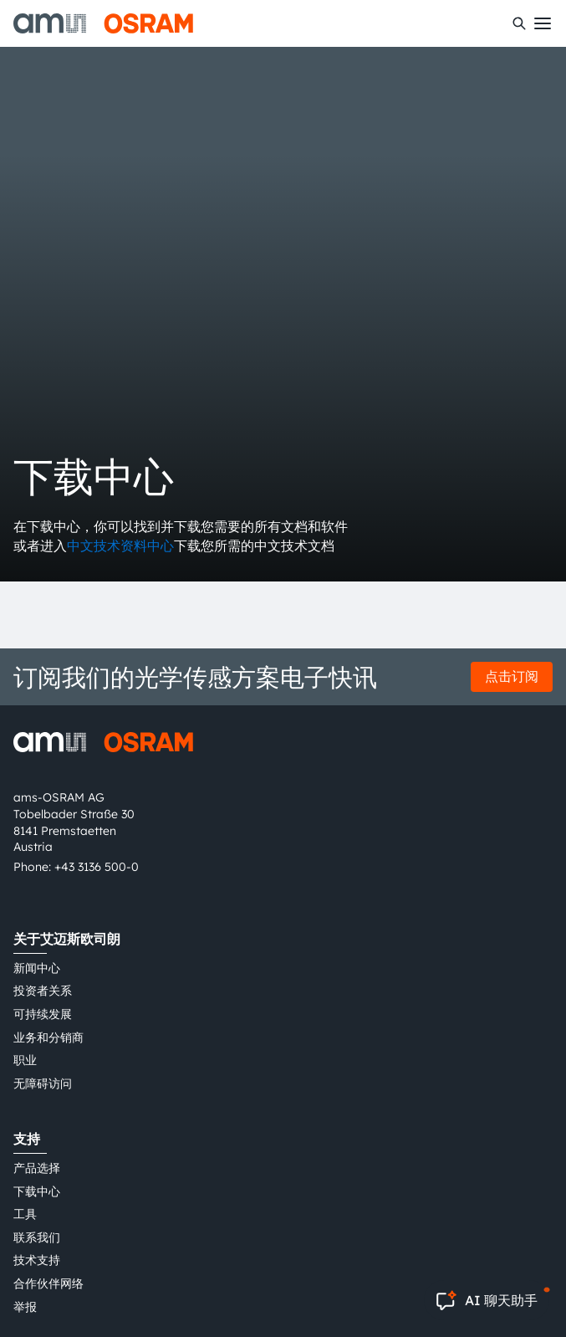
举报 (25, 1306)
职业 (25, 1060)
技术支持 (36, 1260)
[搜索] (519, 23)
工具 (25, 1214)
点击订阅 (511, 676)
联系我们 (36, 1237)
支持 (26, 1138)
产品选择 (36, 1168)
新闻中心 (36, 968)
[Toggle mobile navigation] (543, 23)
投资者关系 (42, 990)
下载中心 (36, 1191)
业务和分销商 (48, 1037)
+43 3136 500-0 (96, 866)
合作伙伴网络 (48, 1283)
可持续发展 (42, 1014)
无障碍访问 (42, 1083)
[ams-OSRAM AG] (103, 23)
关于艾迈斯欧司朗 (66, 938)
